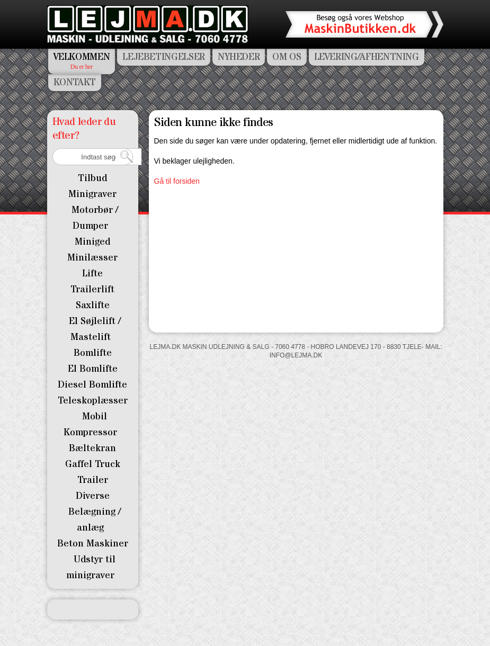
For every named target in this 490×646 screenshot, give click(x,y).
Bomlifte (93, 353)
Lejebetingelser (163, 57)
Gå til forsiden (177, 181)
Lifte (92, 273)
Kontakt (75, 82)
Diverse (93, 496)
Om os (286, 57)
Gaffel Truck (92, 464)
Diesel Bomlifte (92, 384)
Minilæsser (92, 257)
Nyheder (239, 57)
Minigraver (92, 194)
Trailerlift (92, 289)
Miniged (92, 241)
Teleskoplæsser (93, 400)
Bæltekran (92, 448)
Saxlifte (93, 305)
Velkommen (82, 57)
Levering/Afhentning (366, 57)
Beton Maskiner (92, 543)
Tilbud (92, 178)
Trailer (92, 480)
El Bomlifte (93, 368)
